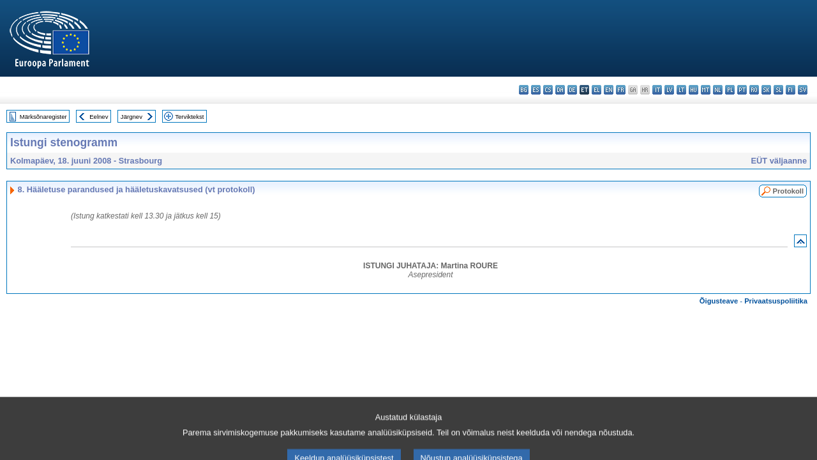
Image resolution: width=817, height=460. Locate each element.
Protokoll (788, 191)
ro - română (754, 90)
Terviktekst (189, 116)
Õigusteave (719, 301)
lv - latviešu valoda (669, 90)
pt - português (742, 90)
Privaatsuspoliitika (775, 301)
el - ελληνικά (596, 90)
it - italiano (657, 90)
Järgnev (131, 116)
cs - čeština (548, 90)
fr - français (621, 90)
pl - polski (730, 90)
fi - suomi (790, 90)
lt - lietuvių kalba (681, 90)
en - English (608, 90)
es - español (536, 90)
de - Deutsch (572, 90)
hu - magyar (693, 90)
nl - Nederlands (718, 90)
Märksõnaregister (43, 116)
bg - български (523, 90)
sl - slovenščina (778, 90)
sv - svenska (802, 90)
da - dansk (560, 90)
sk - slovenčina (766, 90)
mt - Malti (705, 90)
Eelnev (98, 116)
